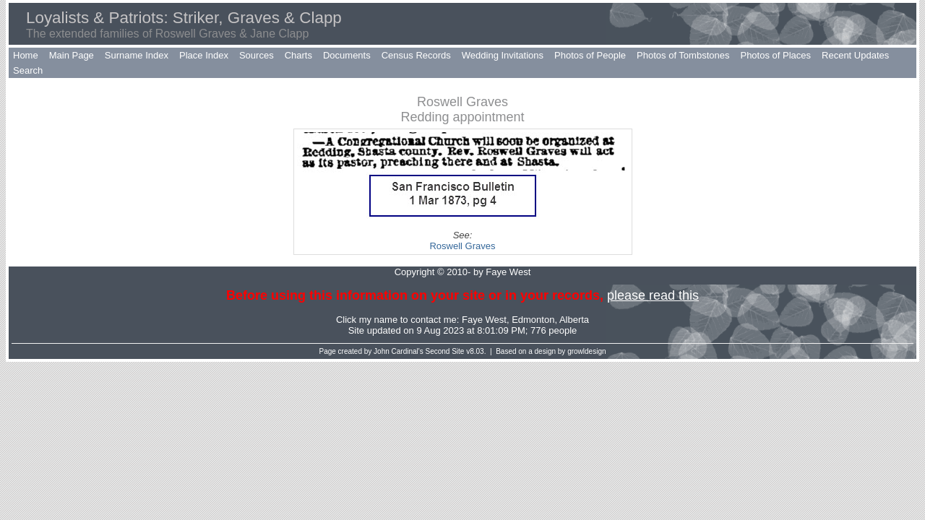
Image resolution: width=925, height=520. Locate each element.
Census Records (416, 55)
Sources (256, 55)
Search (28, 70)
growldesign (586, 351)
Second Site (445, 351)
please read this (653, 295)
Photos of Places (775, 55)
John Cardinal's (398, 351)
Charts (298, 55)
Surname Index (136, 55)
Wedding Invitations (502, 55)
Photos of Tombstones (683, 55)
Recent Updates (855, 55)
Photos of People (590, 55)
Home (25, 55)
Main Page (71, 55)
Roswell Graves (462, 245)
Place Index (203, 55)
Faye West (484, 319)
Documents (347, 55)
